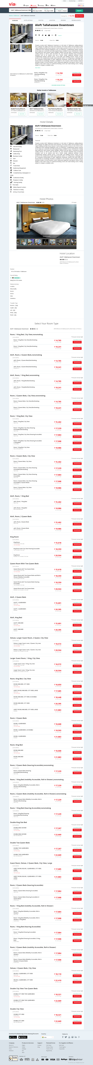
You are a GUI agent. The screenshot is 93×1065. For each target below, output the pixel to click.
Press (10, 1049)
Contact (39, 1045)
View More (37, 67)
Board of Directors (13, 1047)
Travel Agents (62, 1047)
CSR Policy (48, 1045)
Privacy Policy (49, 1047)
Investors (11, 1050)
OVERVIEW (15, 20)
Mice (23, 1052)
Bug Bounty (49, 1050)
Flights (23, 1045)
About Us (11, 1045)
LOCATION (52, 20)
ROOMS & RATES (76, 20)
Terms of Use (49, 1049)
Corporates (62, 1049)
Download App (72, 1)
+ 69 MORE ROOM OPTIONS (58, 85)
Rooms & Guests (59, 9)
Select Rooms (79, 16)
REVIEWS (63, 20)
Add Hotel (61, 1045)
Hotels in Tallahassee (14, 15)
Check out (46, 9)
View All (59, 35)
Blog (39, 1047)
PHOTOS (41, 20)
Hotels (23, 1047)
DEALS (64, 1)
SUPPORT (80, 1)
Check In (34, 9)
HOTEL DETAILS (28, 20)
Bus (23, 1050)
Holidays (24, 1049)
